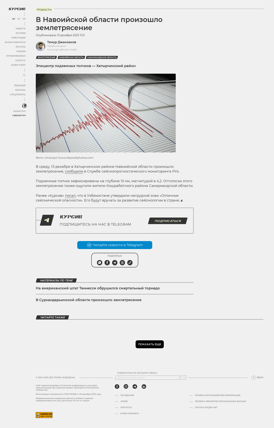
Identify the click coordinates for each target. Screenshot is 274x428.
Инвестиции (18, 38)
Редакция (20, 85)
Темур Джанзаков (61, 42)
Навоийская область (71, 57)
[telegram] (135, 386)
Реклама (20, 90)
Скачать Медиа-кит (206, 407)
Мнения (21, 51)
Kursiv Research (129, 413)
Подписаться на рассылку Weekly (137, 373)
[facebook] (117, 386)
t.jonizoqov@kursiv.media (62, 49)
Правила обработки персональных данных (220, 401)
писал (70, 196)
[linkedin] (143, 386)
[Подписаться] (183, 378)
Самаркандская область (101, 57)
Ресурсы (21, 47)
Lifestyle (20, 60)
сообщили (74, 171)
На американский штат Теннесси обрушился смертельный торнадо (98, 288)
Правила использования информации (217, 395)
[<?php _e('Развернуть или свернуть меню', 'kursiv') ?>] (24, 105)
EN (24, 19)
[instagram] (126, 386)
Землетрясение (46, 57)
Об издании (127, 395)
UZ (18, 19)
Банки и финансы (15, 42)
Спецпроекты (18, 94)
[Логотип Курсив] (17, 9)
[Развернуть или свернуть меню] (24, 75)
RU (13, 19)
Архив (123, 401)
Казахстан (19, 111)
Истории (21, 33)
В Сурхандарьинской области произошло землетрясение (88, 300)
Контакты (126, 407)
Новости (21, 28)
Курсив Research (16, 56)
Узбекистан (19, 115)
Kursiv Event (18, 65)
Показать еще (149, 344)
